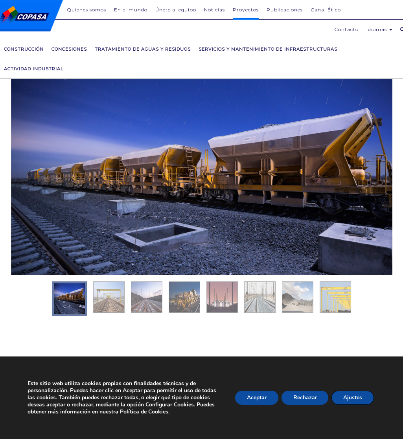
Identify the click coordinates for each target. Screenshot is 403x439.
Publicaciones (285, 10)
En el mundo (130, 10)
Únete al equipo (175, 10)
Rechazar (305, 397)
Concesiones (69, 49)
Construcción (24, 49)
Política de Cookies (144, 411)
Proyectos (246, 10)
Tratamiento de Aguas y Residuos (143, 49)
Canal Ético (326, 10)
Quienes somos (86, 10)
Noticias (214, 10)
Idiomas (379, 29)
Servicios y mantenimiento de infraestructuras (268, 49)
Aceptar (256, 397)
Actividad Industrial (33, 69)
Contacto (346, 29)
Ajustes (352, 397)
